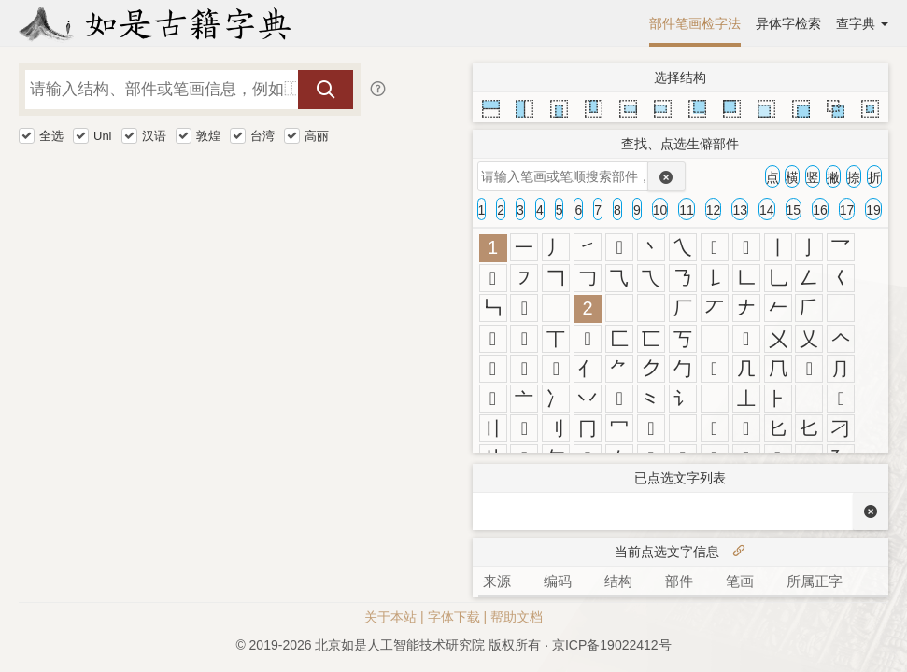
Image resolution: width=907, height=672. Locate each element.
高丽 (317, 136)
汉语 (154, 136)
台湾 (262, 136)
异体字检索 (788, 23)
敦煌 (208, 136)
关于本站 (390, 616)
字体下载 (454, 616)
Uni (102, 136)
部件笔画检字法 (695, 23)
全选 (51, 136)
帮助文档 (516, 616)
